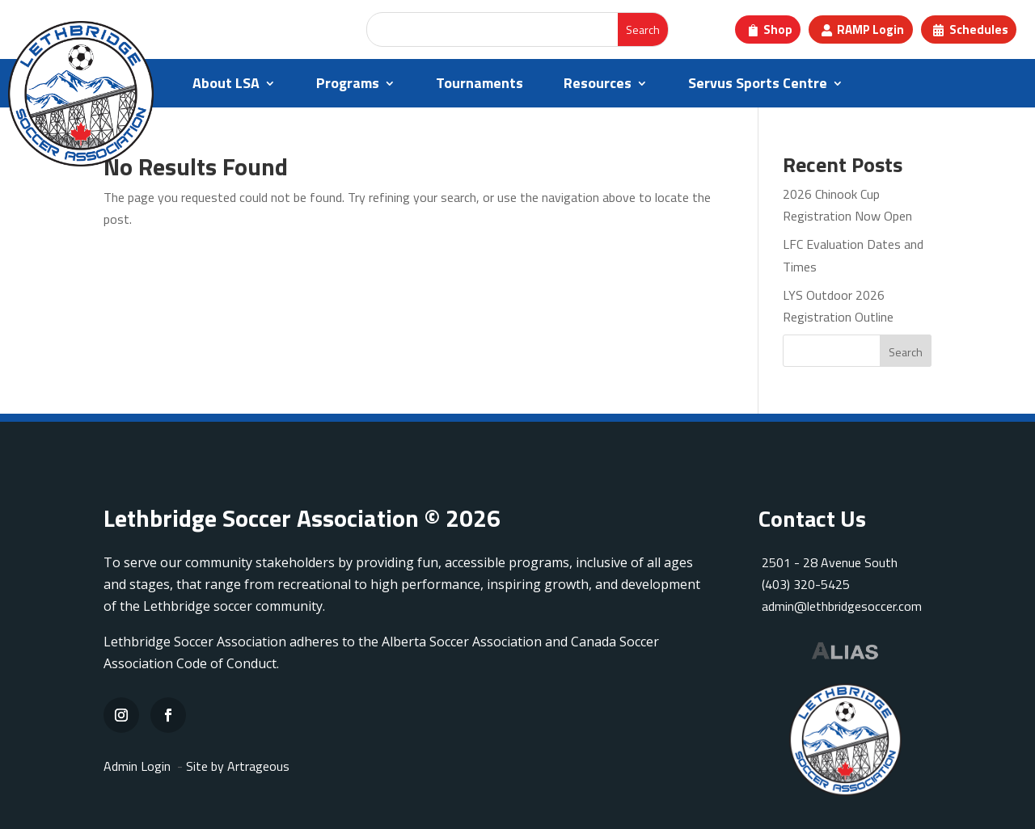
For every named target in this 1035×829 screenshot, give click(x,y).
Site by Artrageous (237, 766)
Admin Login (137, 766)
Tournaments (479, 86)
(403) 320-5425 (804, 584)
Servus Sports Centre (757, 86)
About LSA (226, 86)
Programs (347, 86)
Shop (777, 29)
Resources (598, 86)
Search (906, 351)
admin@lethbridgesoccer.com (842, 606)
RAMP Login (870, 29)
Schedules (978, 29)
